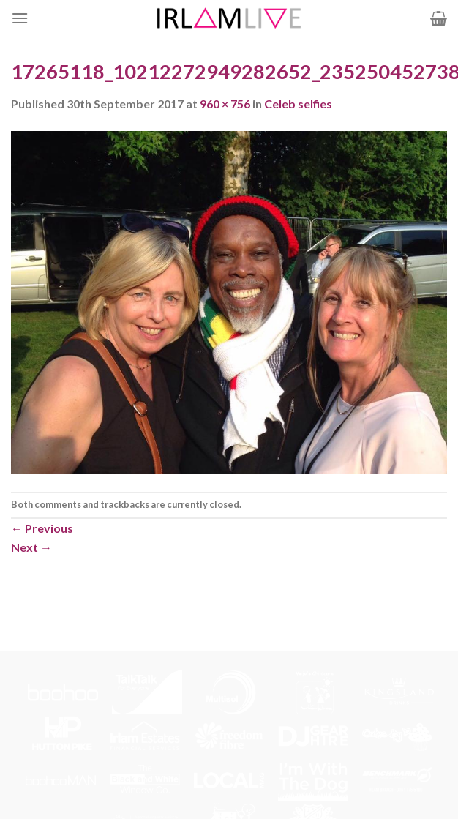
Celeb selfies (298, 104)
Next (31, 547)
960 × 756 (225, 104)
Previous (42, 528)
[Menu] (20, 18)
